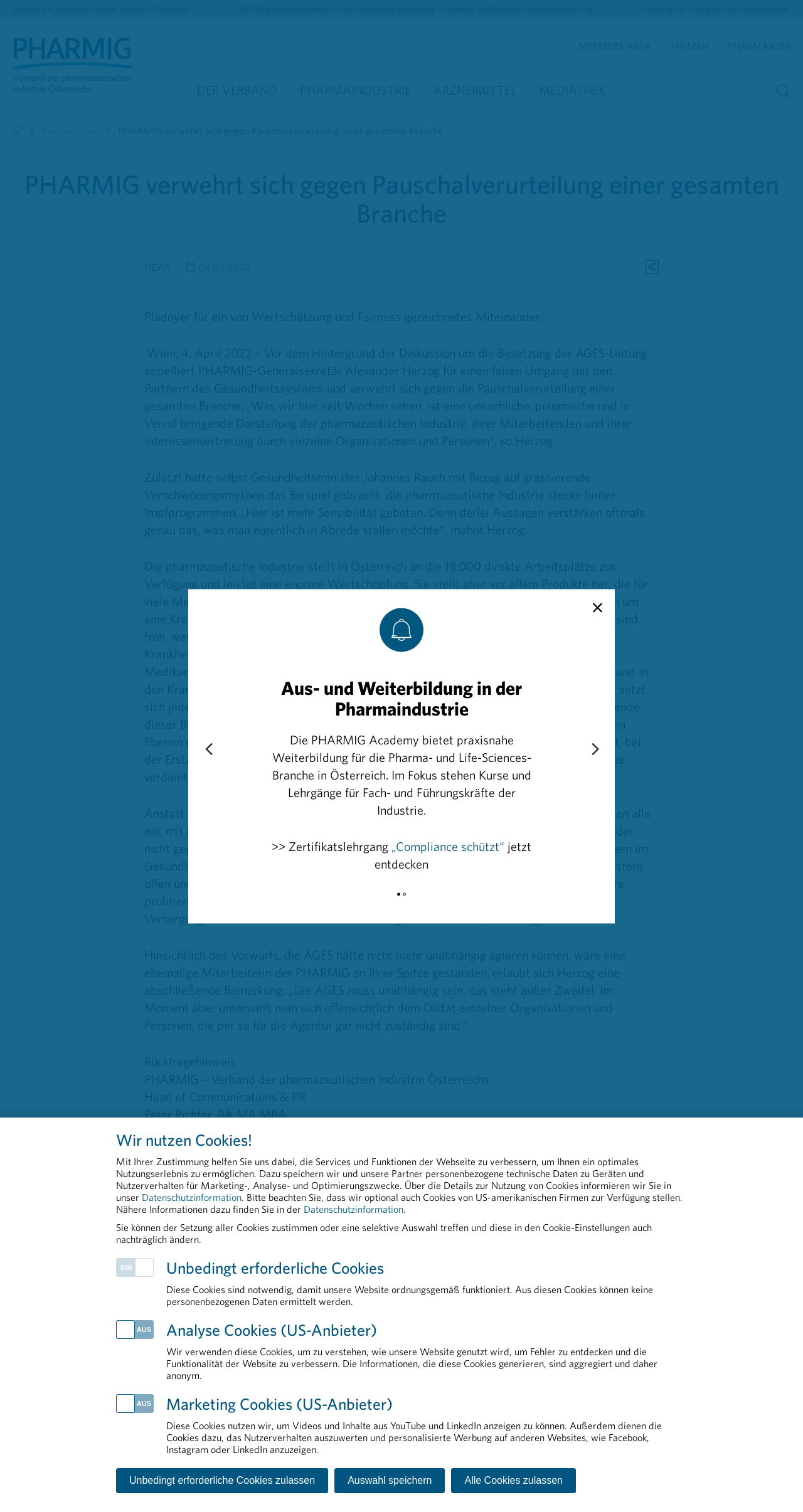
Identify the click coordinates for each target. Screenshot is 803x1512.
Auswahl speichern (390, 1480)
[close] (597, 608)
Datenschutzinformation (192, 1197)
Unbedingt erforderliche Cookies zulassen (222, 1480)
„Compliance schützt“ (447, 845)
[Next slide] (594, 749)
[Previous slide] (208, 749)
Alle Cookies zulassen (513, 1480)
